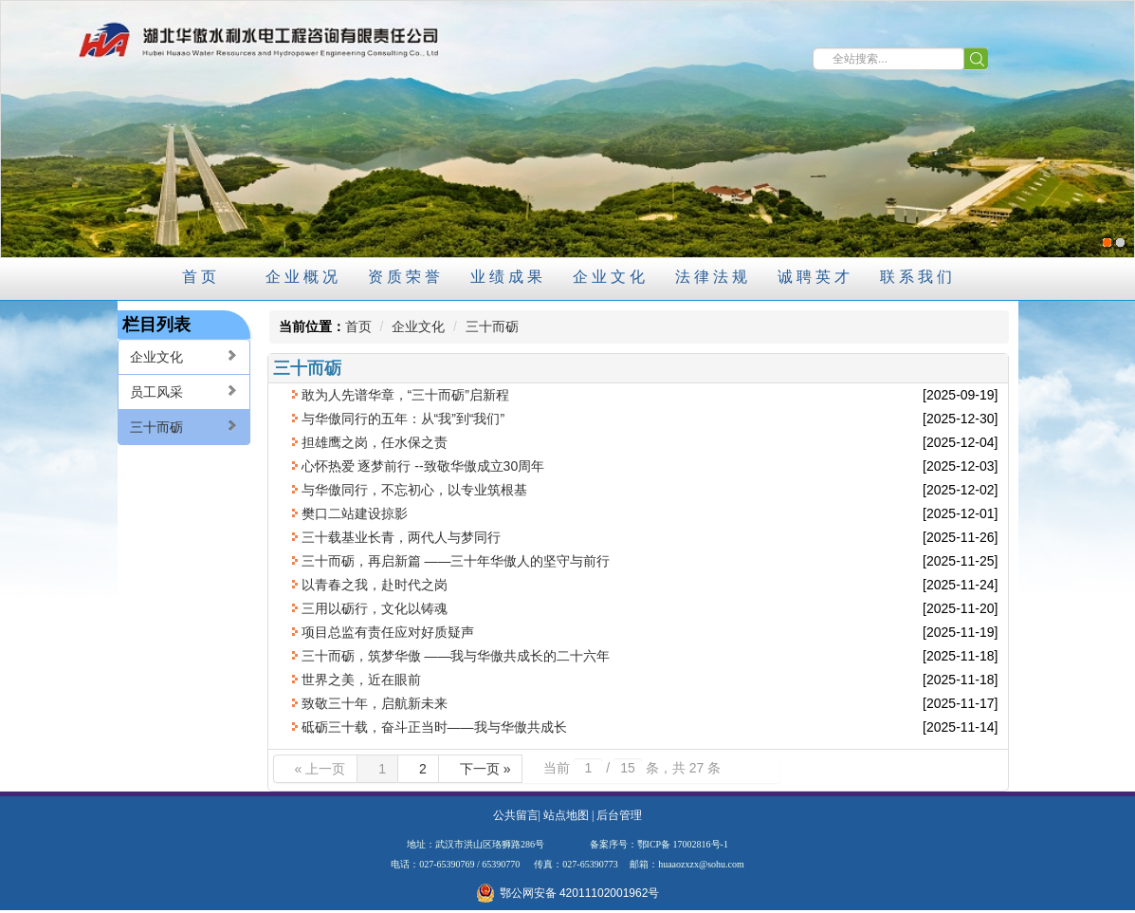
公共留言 (516, 815)
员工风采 (184, 391)
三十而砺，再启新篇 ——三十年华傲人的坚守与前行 (456, 560)
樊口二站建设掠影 (355, 513)
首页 (358, 326)
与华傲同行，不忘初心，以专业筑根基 (414, 489)
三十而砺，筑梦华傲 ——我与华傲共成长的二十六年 (456, 655)
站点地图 (566, 815)
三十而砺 (184, 427)
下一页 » (485, 768)
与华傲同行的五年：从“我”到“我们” (403, 418)
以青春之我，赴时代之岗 (375, 584)
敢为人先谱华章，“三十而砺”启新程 (405, 394)
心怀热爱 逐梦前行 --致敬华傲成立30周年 (423, 466)
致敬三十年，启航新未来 (375, 703)
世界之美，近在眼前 (361, 679)
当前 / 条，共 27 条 (632, 767)
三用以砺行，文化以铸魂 (375, 608)
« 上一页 (320, 768)
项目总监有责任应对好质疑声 (388, 632)
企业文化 (184, 356)
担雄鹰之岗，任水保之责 (375, 442)
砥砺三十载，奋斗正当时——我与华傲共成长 (434, 727)
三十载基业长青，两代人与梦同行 (401, 537)
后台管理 (619, 815)
